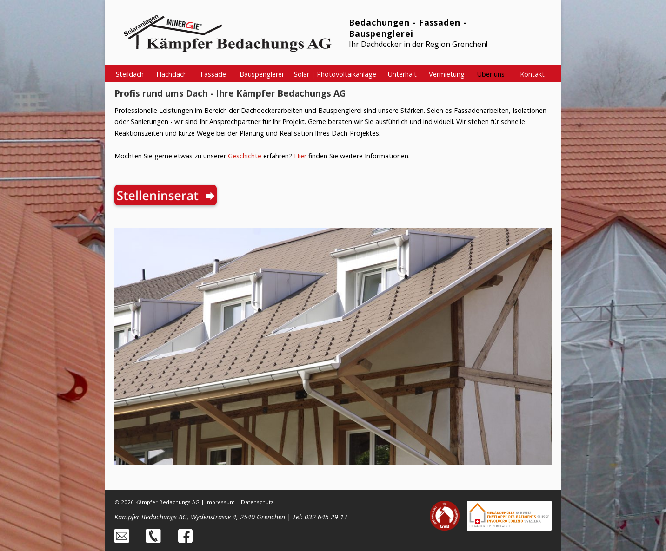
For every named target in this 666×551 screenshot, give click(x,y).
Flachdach (171, 74)
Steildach (130, 74)
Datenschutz (257, 502)
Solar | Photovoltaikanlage (335, 74)
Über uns (491, 74)
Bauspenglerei (261, 74)
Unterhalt (402, 74)
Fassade (213, 74)
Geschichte (244, 155)
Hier (300, 155)
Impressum (220, 502)
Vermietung (447, 74)
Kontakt (532, 74)
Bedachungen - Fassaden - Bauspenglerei (408, 28)
